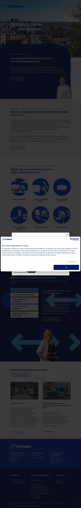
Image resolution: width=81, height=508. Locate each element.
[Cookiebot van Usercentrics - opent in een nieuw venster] (71, 239)
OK (66, 267)
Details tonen (71, 261)
